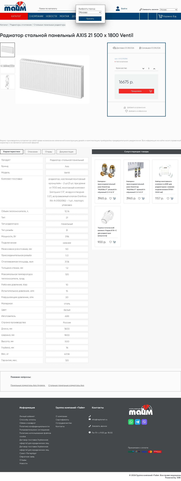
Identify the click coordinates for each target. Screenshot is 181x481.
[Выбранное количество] (149, 69)
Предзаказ (136, 91)
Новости (24, 463)
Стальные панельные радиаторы (49, 25)
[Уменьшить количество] (143, 69)
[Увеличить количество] (154, 69)
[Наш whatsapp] (131, 423)
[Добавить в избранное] (110, 198)
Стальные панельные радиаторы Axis (66, 385)
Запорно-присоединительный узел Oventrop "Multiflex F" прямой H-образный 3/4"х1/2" (136, 186)
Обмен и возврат (28, 423)
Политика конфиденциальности (35, 426)
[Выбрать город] (90, 12)
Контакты (60, 426)
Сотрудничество (64, 423)
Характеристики (11, 151)
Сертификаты (62, 420)
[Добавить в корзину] (115, 198)
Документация (66, 152)
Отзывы (48, 152)
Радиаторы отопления (21, 25)
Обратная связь (27, 457)
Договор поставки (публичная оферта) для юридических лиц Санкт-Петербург (34, 449)
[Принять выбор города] (90, 18)
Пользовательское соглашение (34, 430)
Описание (33, 152)
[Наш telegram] (138, 423)
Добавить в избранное (138, 111)
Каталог (4, 25)
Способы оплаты (28, 420)
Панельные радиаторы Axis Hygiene (28, 385)
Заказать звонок (99, 426)
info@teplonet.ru (99, 419)
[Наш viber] (144, 423)
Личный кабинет (27, 416)
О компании (61, 416)
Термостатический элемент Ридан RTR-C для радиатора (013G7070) (107, 232)
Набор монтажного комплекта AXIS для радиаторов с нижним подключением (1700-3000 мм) (164, 186)
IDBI (179, 478)
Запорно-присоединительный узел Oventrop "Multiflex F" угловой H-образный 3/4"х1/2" (107, 186)
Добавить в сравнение (136, 107)
